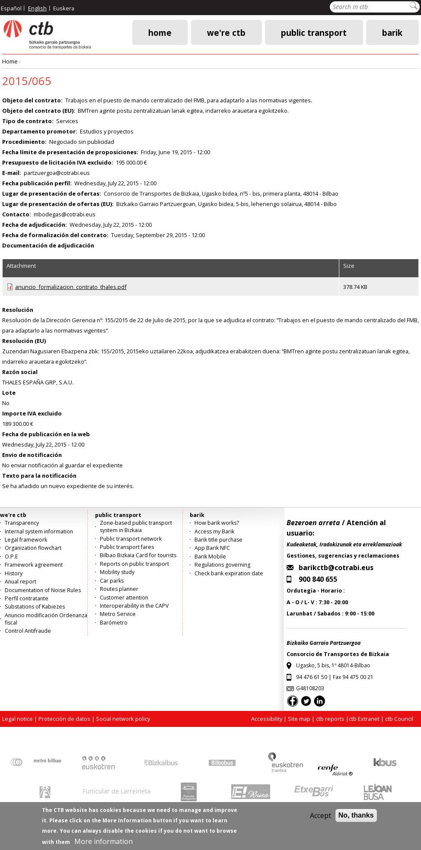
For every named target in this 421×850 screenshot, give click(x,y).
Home (160, 32)
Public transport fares (127, 547)
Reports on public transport (134, 564)
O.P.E (11, 556)
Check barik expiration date (229, 573)
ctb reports (330, 719)
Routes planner (119, 589)
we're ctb (226, 32)
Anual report (20, 581)
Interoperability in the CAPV (134, 605)
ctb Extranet (364, 719)
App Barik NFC (212, 548)
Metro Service (118, 614)
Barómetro (114, 622)
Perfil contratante (26, 598)
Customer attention (124, 597)
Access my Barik (214, 531)
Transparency (22, 522)
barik (392, 32)
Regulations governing (222, 564)
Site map (299, 719)
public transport (314, 32)
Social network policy (123, 719)
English (37, 8)
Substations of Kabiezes (35, 606)
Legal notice (17, 719)
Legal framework (26, 539)
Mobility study (117, 572)
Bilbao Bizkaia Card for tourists (138, 555)
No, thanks (356, 819)
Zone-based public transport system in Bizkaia (136, 526)
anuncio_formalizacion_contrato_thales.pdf (71, 287)
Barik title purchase (218, 539)
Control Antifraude (28, 630)
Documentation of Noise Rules (43, 590)
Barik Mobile (210, 556)
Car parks (112, 580)
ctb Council (399, 719)
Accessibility (266, 719)
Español (11, 8)
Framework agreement (34, 564)
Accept (320, 819)
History (13, 573)
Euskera (63, 8)
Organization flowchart (33, 548)
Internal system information (39, 531)
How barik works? (217, 522)
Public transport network (131, 538)
